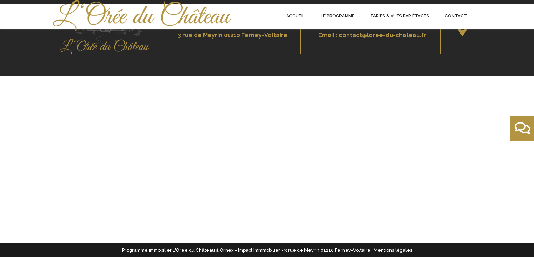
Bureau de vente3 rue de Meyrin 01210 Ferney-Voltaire (232, 30)
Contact (456, 16)
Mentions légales (393, 250)
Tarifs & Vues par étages (399, 16)
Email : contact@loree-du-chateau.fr (372, 35)
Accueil (295, 16)
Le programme (337, 16)
